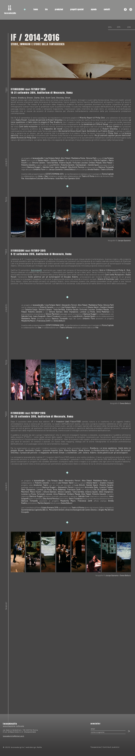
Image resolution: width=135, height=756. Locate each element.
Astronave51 (36, 270)
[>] (129, 731)
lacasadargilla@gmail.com (13, 736)
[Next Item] (127, 217)
